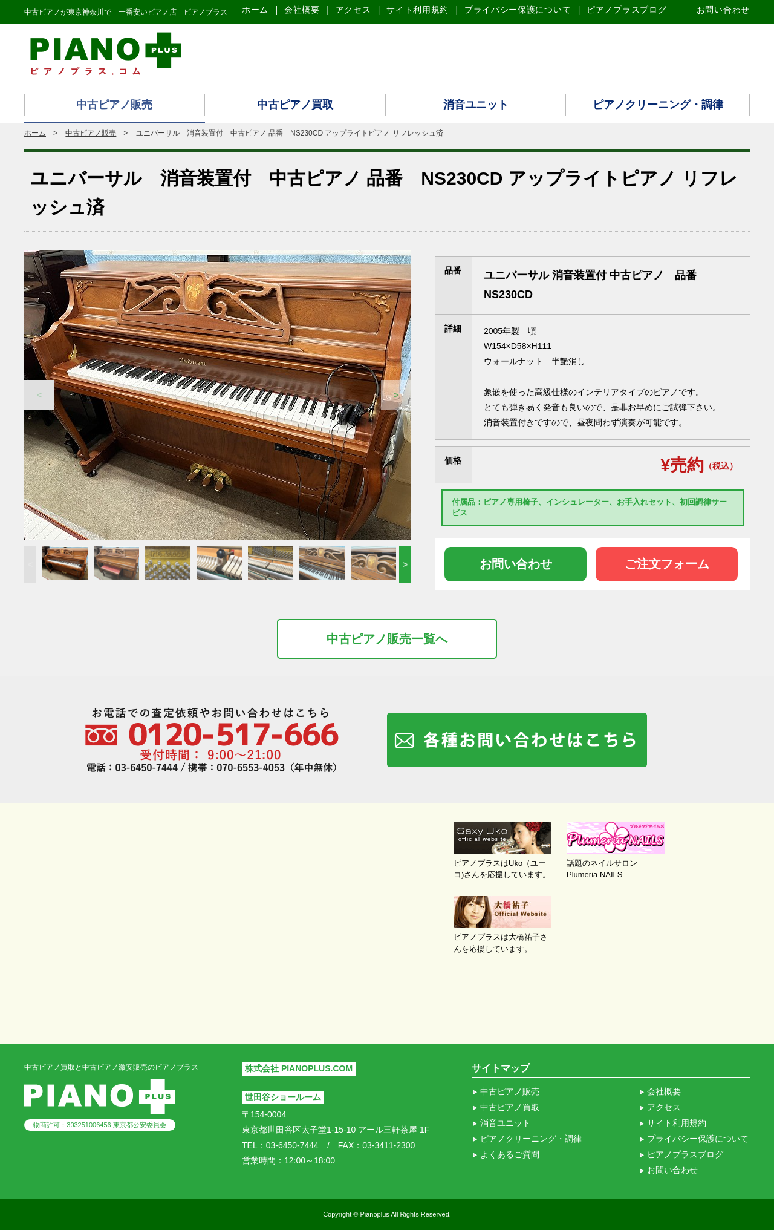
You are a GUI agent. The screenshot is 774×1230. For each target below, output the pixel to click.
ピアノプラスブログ (626, 10)
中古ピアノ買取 (295, 105)
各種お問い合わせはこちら (517, 740)
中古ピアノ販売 (114, 105)
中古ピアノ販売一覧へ (387, 639)
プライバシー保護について (517, 10)
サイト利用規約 (417, 10)
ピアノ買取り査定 (653, 52)
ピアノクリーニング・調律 (658, 105)
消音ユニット (476, 105)
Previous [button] (39, 395)
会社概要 (302, 10)
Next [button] (396, 395)
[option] (217, 395)
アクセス (353, 10)
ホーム (255, 10)
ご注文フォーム (667, 564)
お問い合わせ (723, 10)
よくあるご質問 (509, 1154)
